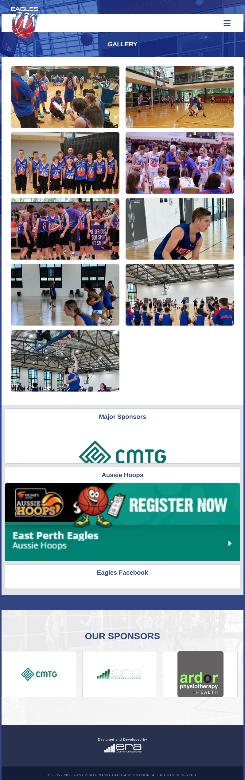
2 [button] (127, 702)
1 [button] (118, 702)
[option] (39, 674)
